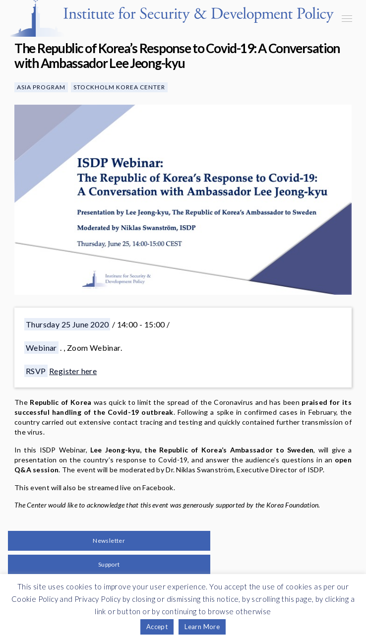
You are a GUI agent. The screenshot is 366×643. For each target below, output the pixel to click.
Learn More (202, 627)
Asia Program (41, 87)
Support (109, 564)
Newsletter (109, 540)
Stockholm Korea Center (119, 87)
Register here (73, 371)
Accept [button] (157, 627)
